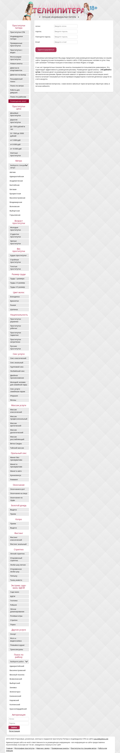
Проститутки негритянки (15, 340)
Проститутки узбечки (15, 327)
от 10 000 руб (15, 148)
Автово (13, 172)
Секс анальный (16, 362)
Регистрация (14, 731)
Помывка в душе (17, 645)
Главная (9, 748)
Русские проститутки (15, 347)
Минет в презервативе (16, 465)
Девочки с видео (43, 748)
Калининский (15, 696)
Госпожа (13, 600)
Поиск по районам (18, 97)
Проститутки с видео (16, 51)
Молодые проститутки (15, 228)
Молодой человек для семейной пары (18, 383)
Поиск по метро (17, 85)
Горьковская (15, 215)
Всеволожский (16, 679)
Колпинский (15, 704)
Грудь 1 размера (17, 278)
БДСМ (12, 596)
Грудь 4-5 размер (17, 287)
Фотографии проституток (24, 748)
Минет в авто (16, 471)
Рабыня (13, 605)
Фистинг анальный (18, 544)
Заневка (13, 687)
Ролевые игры (16, 616)
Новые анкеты (16, 63)
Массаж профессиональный (18, 417)
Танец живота (16, 580)
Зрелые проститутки (15, 242)
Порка (12, 624)
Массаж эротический (15, 424)
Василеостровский (18, 670)
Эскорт (13, 634)
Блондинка (15, 296)
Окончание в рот (17, 489)
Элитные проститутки (15, 154)
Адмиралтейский (17, 666)
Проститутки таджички (15, 333)
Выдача (13, 509)
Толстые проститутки (15, 267)
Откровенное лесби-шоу (16, 570)
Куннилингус (15, 475)
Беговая (13, 189)
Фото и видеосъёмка (16, 639)
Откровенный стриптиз (16, 559)
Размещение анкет (18, 101)
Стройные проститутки (15, 260)
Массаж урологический (16, 431)
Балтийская (14, 185)
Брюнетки (14, 301)
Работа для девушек (15, 91)
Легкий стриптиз (17, 553)
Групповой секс (17, 367)
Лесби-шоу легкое (18, 565)
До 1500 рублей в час (17, 127)
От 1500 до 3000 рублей (17, 134)
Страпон (13, 620)
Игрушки (14, 395)
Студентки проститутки (15, 235)
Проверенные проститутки (16, 44)
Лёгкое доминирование (17, 610)
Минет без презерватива (16, 458)
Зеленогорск (15, 691)
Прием (13, 514)
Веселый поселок (17, 674)
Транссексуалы (16, 649)
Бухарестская (15, 193)
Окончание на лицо (18, 493)
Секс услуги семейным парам (17, 390)
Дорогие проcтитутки (15, 120)
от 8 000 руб (15, 144)
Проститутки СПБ (17, 32)
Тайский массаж (17, 448)
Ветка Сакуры (16, 443)
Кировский (14, 700)
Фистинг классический (16, 538)
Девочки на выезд (18, 74)
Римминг (14, 479)
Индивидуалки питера (16, 37)
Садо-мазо (14, 592)
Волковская (14, 206)
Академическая (16, 181)
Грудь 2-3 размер (17, 283)
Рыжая (13, 305)
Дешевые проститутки (15, 114)
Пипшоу (13, 576)
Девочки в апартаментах (16, 69)
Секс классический (18, 358)
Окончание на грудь (16, 498)
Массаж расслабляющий (17, 437)
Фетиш (13, 400)
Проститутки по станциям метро (83, 748)
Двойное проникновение (17, 376)
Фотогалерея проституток (15, 58)
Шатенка (14, 309)
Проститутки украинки (15, 320)
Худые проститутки (18, 255)
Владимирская (16, 202)
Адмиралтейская (17, 176)
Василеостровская (17, 198)
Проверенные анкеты (60, 748)
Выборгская (15, 211)
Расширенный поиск (16, 80)
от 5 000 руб (15, 140)
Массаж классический (16, 410)
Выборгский (15, 683)
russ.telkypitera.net (101, 739)
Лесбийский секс (17, 371)
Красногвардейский (18, 709)
